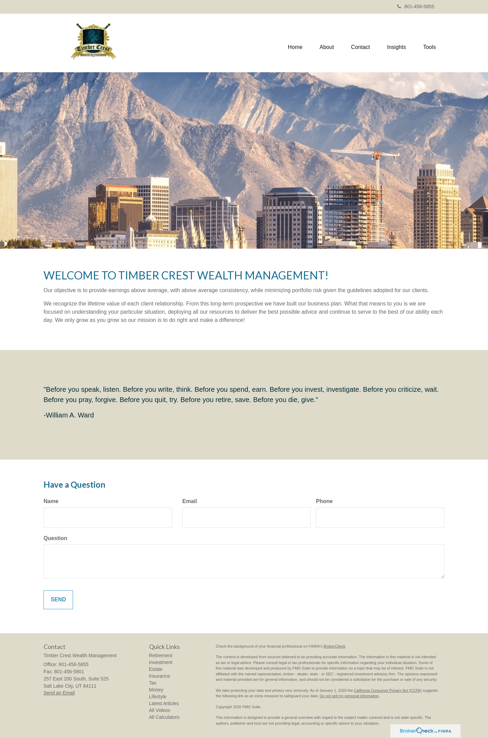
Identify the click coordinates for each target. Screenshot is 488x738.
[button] (327, 42)
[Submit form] (58, 599)
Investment (160, 662)
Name (51, 501)
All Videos (159, 710)
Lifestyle (158, 696)
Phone (324, 501)
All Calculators (164, 717)
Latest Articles (164, 703)
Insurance (159, 676)
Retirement (160, 655)
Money (156, 689)
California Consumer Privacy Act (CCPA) (388, 690)
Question (55, 538)
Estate (156, 669)
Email (189, 501)
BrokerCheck (334, 646)
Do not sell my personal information (349, 696)
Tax (153, 683)
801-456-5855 (415, 6)
